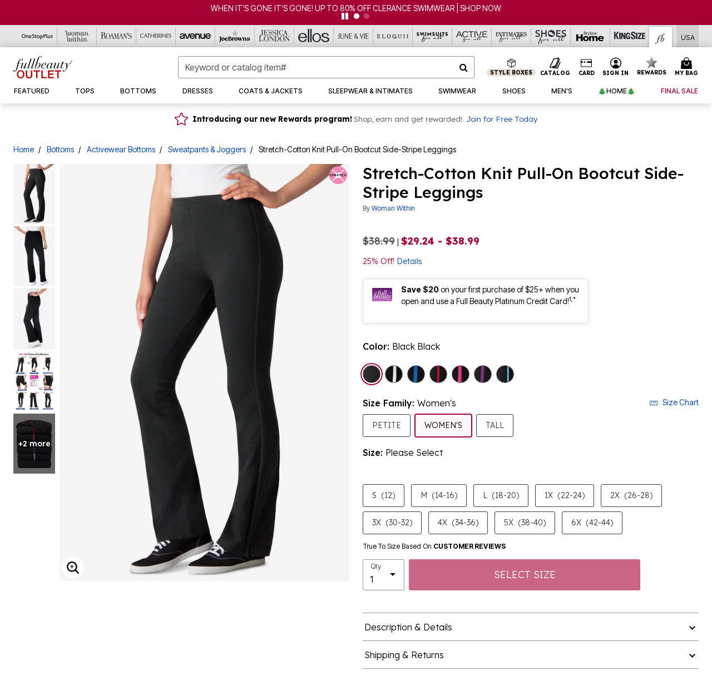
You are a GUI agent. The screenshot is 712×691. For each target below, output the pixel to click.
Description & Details (408, 627)
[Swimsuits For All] (432, 36)
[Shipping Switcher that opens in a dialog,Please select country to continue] (687, 36)
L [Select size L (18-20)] (501, 495)
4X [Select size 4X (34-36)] (458, 522)
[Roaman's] (116, 36)
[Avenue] (195, 36)
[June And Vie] (353, 36)
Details (409, 261)
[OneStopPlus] (37, 36)
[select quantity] (383, 574)
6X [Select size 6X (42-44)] (592, 522)
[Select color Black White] (394, 374)
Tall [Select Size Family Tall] (495, 425)
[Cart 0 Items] (688, 67)
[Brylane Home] (590, 36)
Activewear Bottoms (121, 149)
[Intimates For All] (511, 36)
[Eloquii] (393, 36)
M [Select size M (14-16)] (439, 495)
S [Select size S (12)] (383, 495)
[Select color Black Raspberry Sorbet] (460, 374)
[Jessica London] (274, 36)
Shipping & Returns (404, 654)
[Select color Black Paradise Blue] (505, 374)
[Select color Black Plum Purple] (483, 374)
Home (23, 149)
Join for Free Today (501, 118)
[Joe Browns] (235, 36)
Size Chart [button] (674, 402)
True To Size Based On (434, 546)
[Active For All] (472, 36)
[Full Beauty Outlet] (661, 37)
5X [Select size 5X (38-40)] (525, 522)
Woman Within (393, 208)
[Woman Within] (77, 36)
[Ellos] (314, 36)
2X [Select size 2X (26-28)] (631, 495)
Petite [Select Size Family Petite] (386, 425)
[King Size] (630, 36)
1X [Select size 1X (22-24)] (565, 495)
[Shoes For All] (551, 36)
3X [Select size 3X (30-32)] (392, 522)
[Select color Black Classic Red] (438, 374)
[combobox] (326, 67)
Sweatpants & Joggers (207, 149)
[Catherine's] (156, 36)
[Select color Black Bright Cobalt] (416, 374)
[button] (616, 67)
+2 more (34, 444)
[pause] (344, 16)
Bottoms (60, 149)
